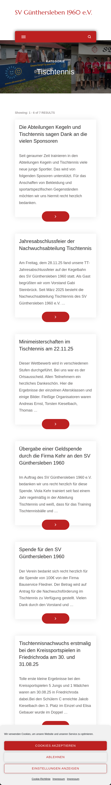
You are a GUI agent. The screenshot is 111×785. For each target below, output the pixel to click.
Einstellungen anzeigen (55, 768)
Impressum (58, 779)
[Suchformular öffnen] (89, 36)
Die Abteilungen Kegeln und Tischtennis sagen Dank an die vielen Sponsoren (53, 134)
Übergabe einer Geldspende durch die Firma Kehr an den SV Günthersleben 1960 (55, 455)
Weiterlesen (48, 216)
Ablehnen (55, 757)
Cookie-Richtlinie (41, 779)
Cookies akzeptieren (55, 745)
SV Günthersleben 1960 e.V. (53, 12)
